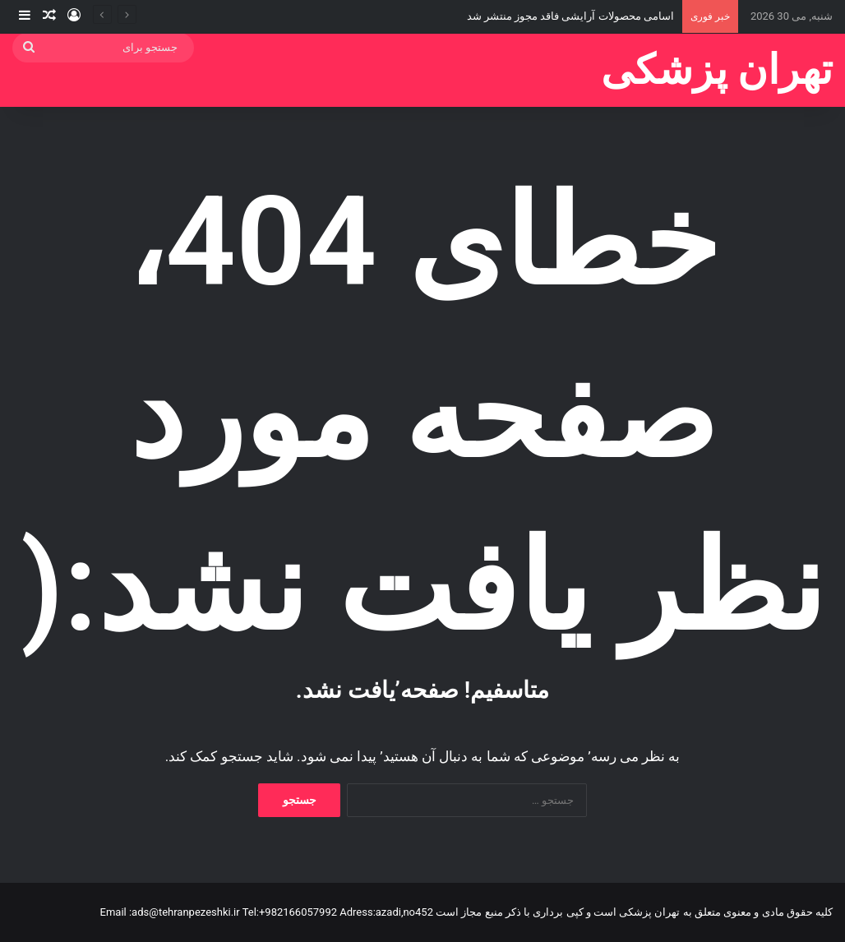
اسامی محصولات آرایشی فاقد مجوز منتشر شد (570, 16)
